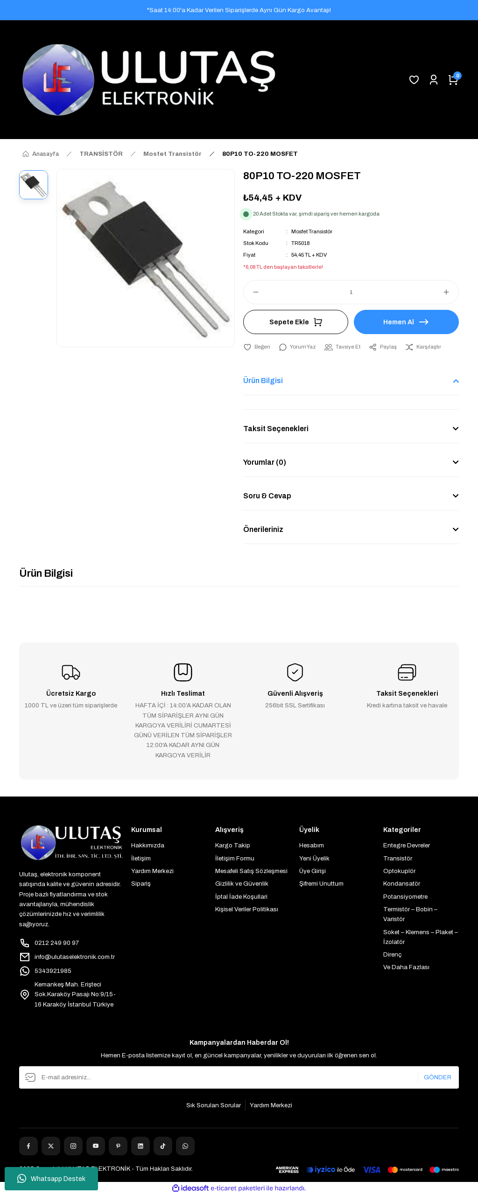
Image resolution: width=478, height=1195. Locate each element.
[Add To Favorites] (256, 346)
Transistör (397, 858)
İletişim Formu (234, 858)
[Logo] (149, 80)
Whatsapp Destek (51, 1179)
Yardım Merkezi (152, 870)
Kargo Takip (232, 845)
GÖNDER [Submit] (437, 1077)
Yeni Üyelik (314, 858)
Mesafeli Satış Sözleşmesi (251, 870)
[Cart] (453, 79)
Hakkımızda (147, 845)
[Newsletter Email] (239, 1077)
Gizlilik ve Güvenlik (241, 883)
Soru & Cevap (267, 496)
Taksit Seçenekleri (276, 429)
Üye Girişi (312, 870)
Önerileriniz (263, 529)
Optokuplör (399, 870)
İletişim (141, 858)
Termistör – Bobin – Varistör (410, 914)
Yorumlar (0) (264, 462)
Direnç (392, 954)
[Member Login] (433, 79)
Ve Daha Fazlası (406, 967)
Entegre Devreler (406, 845)
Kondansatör (401, 883)
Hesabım (311, 845)
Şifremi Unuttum (321, 883)
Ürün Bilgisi (263, 380)
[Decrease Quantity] (251, 292)
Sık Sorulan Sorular (213, 1105)
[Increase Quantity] (450, 292)
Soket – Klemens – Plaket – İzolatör (420, 937)
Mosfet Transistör (311, 231)
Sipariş (141, 883)
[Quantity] (351, 292)
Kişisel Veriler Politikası (246, 909)
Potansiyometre (405, 896)
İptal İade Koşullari (241, 896)
